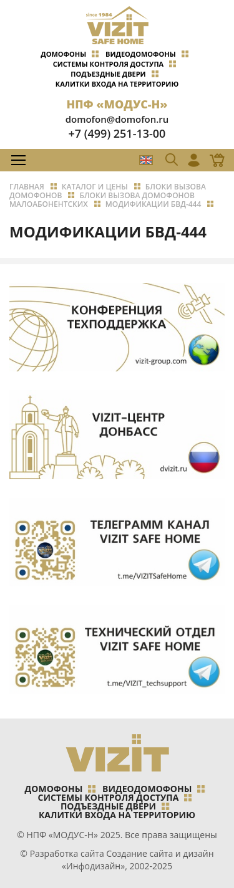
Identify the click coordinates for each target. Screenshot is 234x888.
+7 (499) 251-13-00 (117, 133)
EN (146, 160)
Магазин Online (213, 160)
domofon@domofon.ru (117, 119)
